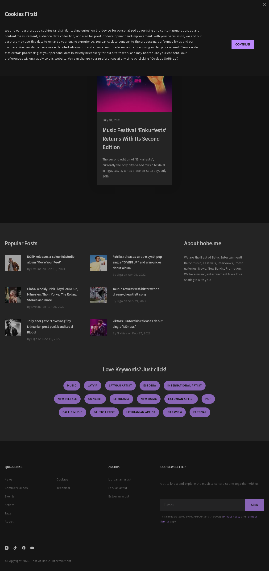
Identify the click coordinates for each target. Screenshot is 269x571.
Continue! (242, 44)
